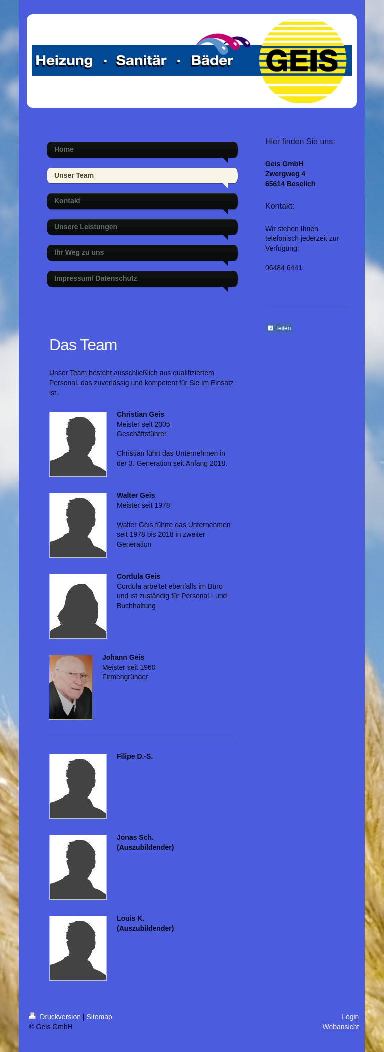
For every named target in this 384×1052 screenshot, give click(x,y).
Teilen (279, 328)
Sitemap (99, 1017)
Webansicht (340, 1027)
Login (350, 1017)
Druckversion (55, 1017)
